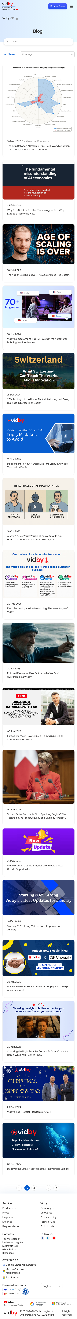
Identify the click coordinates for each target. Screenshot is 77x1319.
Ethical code (47, 1226)
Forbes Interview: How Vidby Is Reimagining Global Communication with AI (35, 738)
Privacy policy (48, 1217)
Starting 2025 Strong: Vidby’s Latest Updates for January (34, 928)
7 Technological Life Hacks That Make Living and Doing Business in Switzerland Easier (38, 401)
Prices (5, 1212)
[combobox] (22, 54)
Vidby (6, 18)
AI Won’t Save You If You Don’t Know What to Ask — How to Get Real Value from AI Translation (36, 538)
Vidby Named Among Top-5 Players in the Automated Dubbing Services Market (37, 341)
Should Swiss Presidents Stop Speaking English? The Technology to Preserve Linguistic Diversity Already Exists (36, 816)
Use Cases (46, 1212)
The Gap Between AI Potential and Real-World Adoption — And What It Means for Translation (38, 148)
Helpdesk (7, 1217)
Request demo (10, 1226)
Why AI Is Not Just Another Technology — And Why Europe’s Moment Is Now (35, 212)
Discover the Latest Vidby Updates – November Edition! (38, 1168)
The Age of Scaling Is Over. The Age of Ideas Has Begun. (38, 275)
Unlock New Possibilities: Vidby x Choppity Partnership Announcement (37, 988)
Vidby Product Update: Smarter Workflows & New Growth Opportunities (35, 867)
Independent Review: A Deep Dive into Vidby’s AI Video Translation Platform (37, 465)
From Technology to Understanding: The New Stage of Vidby (37, 610)
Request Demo (57, 6)
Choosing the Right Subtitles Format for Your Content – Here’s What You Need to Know (37, 1053)
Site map (7, 1221)
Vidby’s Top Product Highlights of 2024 (29, 1112)
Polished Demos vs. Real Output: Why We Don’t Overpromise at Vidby (33, 675)
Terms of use (47, 1221)
